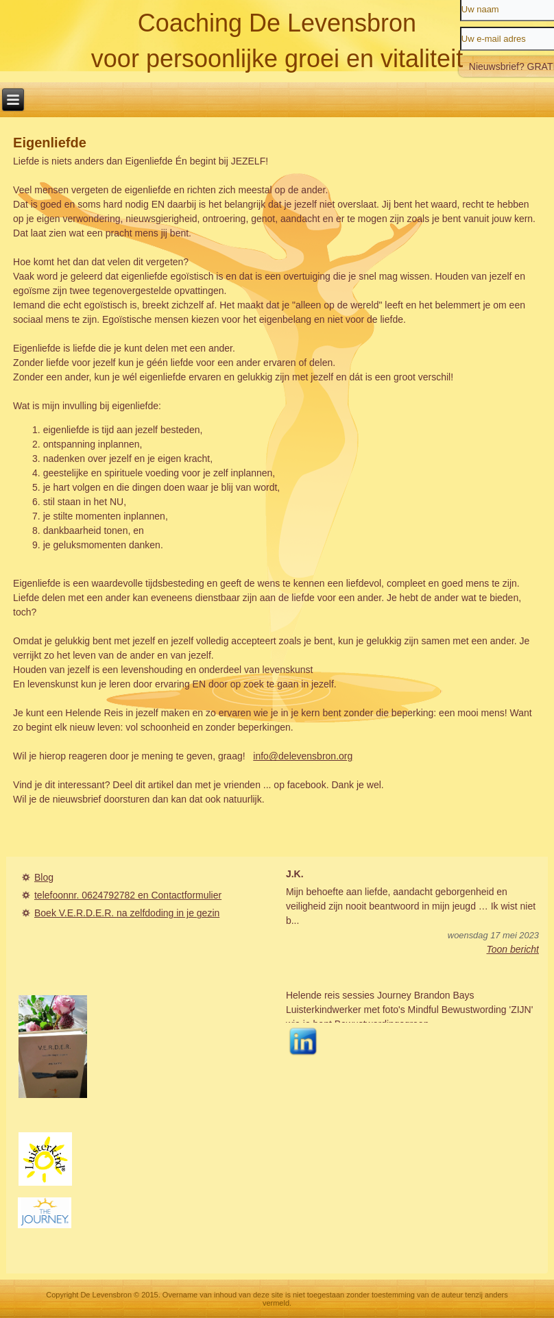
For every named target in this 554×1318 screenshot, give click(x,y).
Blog (43, 877)
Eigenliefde (49, 142)
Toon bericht (512, 949)
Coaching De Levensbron (277, 23)
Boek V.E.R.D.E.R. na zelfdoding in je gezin (126, 912)
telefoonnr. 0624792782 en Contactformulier (127, 895)
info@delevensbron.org (302, 755)
